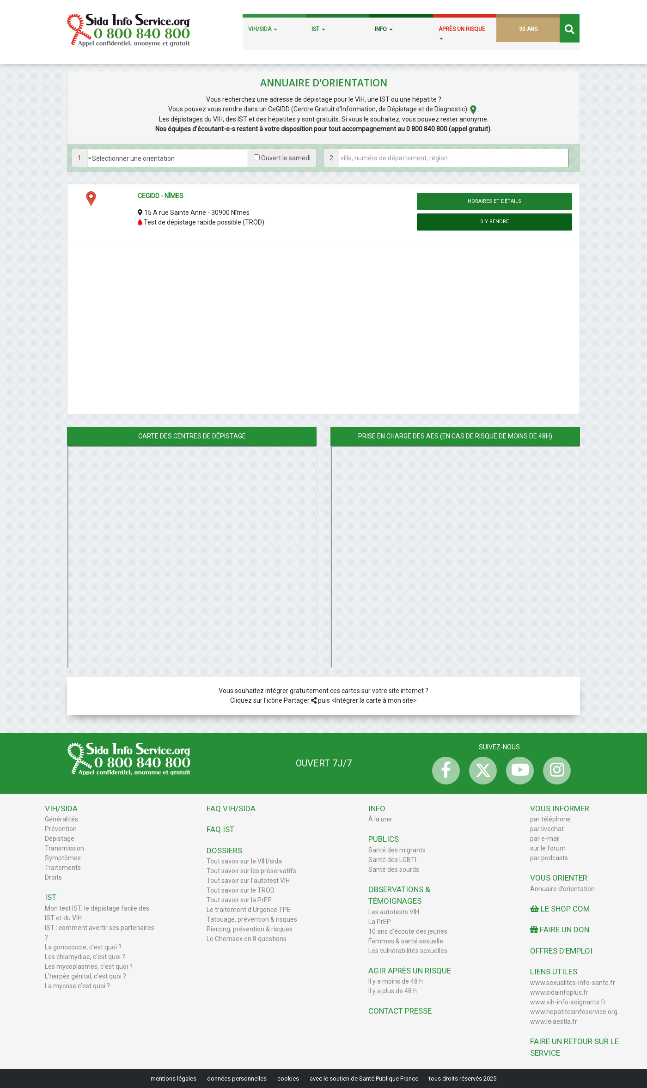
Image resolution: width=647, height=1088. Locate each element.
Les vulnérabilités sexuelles (407, 950)
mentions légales (173, 1078)
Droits (53, 877)
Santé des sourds (393, 869)
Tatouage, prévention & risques (252, 919)
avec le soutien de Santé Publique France (364, 1078)
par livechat (547, 829)
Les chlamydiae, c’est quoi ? (85, 956)
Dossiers (224, 850)
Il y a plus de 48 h (392, 991)
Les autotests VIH (393, 912)
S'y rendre (494, 222)
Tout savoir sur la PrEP (239, 900)
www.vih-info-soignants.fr (568, 1002)
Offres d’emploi (561, 950)
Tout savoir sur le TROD (241, 890)
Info (376, 808)
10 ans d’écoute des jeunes (407, 931)
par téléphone (550, 819)
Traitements (63, 867)
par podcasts (549, 858)
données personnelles (237, 1078)
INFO (384, 29)
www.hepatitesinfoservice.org (573, 1011)
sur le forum (548, 848)
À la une (380, 819)
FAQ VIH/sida (231, 808)
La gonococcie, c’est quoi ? (83, 947)
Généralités (61, 819)
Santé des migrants (397, 850)
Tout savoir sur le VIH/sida (244, 861)
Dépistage (59, 838)
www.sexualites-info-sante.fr (572, 982)
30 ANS (528, 29)
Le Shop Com (560, 908)
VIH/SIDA (262, 29)
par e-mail (545, 838)
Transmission (64, 848)
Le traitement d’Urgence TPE (249, 909)
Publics (383, 839)
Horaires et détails (494, 201)
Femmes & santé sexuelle (405, 941)
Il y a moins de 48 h (395, 981)
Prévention (61, 829)
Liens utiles (553, 971)
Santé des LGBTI (392, 859)
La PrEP (379, 921)
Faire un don (559, 929)
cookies (288, 1078)
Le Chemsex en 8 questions (247, 938)
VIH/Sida (61, 808)
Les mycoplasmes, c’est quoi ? (89, 966)
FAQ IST (220, 829)
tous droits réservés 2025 (462, 1078)
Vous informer (559, 808)
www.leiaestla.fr (553, 1021)
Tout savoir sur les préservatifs (251, 871)
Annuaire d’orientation (562, 889)
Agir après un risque (409, 970)
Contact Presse (400, 1010)
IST (318, 29)
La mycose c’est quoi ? (77, 986)
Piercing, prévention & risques (250, 929)
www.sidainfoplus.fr (559, 992)
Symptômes (63, 858)
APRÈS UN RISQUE (462, 33)
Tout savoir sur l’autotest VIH (248, 880)
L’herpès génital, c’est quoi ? (85, 976)
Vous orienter (558, 877)
